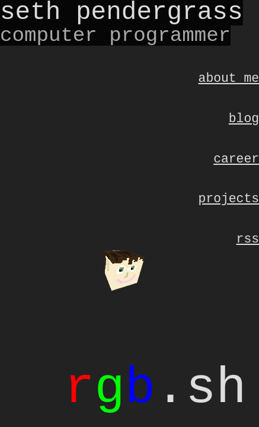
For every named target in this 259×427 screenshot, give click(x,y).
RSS (247, 249)
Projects (229, 206)
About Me (229, 79)
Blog (244, 121)
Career (236, 164)
